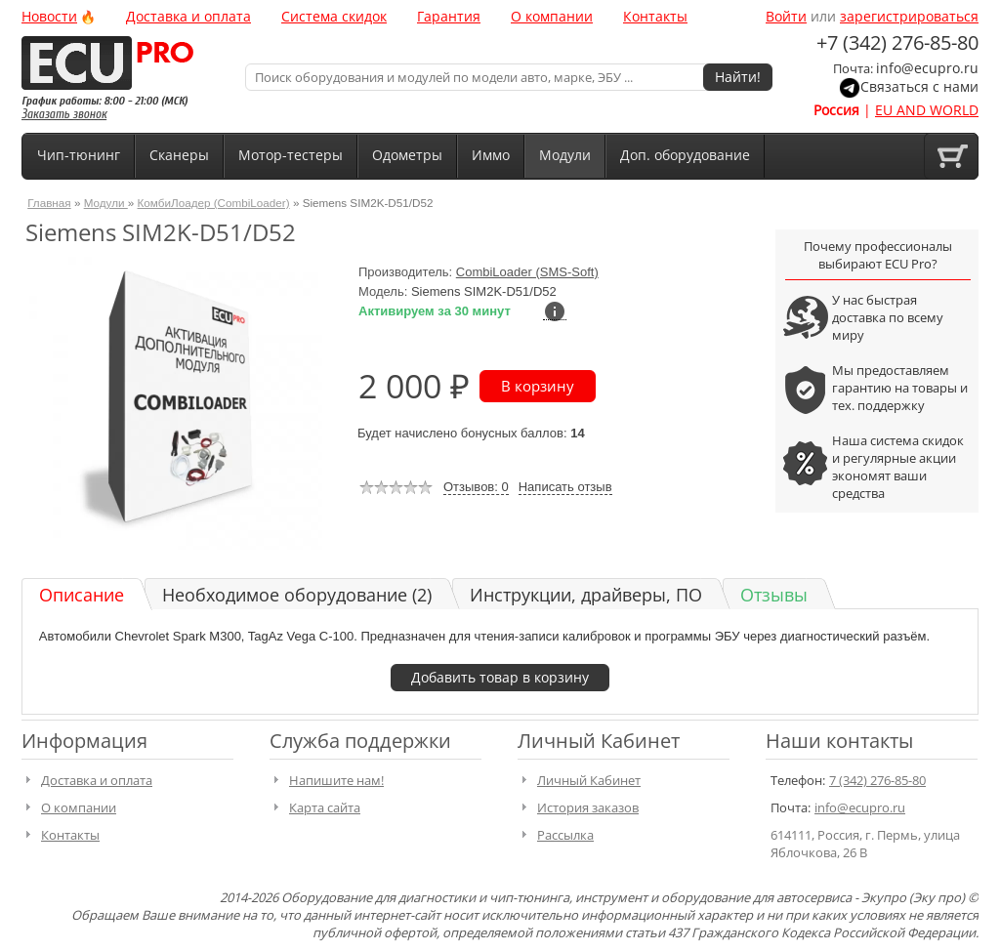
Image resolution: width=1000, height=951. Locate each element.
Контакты (655, 16)
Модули (565, 154)
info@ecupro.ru (927, 68)
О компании (552, 16)
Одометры (407, 154)
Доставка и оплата (188, 16)
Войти (786, 16)
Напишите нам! (336, 780)
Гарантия (448, 16)
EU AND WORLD (927, 110)
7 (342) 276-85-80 (877, 780)
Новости (49, 16)
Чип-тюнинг (78, 154)
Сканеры (179, 154)
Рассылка (565, 835)
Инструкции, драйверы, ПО (586, 594)
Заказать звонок (63, 113)
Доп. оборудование (685, 154)
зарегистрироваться (909, 16)
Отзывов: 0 (476, 486)
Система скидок (334, 16)
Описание (81, 594)
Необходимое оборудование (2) (297, 594)
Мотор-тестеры (290, 154)
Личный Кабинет (589, 780)
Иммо (491, 154)
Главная (48, 202)
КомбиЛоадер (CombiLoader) (214, 202)
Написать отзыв (565, 486)
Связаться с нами (919, 86)
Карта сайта (324, 807)
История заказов (588, 807)
